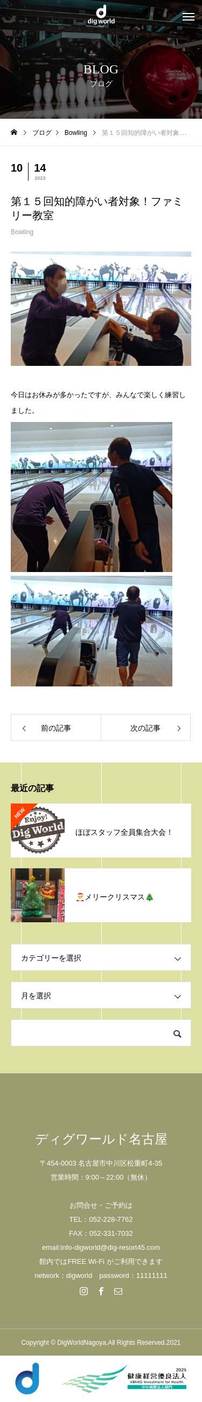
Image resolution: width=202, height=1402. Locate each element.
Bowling (22, 232)
